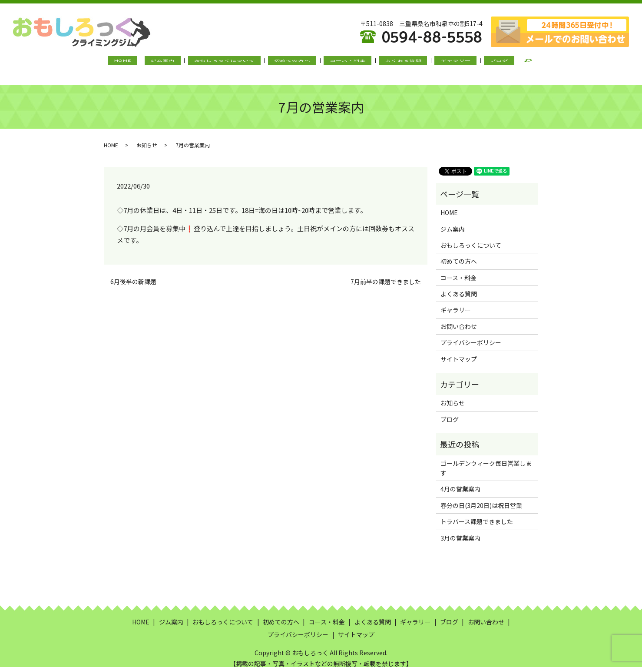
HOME (147, 62)
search (505, 62)
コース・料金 (344, 62)
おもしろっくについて (234, 62)
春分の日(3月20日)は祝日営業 (481, 497)
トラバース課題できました (476, 513)
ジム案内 (180, 62)
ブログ (474, 62)
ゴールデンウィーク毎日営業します (486, 459)
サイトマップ (458, 350)
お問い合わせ (458, 318)
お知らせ (146, 136)
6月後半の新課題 (133, 273)
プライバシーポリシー (470, 334)
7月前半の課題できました (386, 273)
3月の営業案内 (460, 529)
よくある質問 (392, 62)
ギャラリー (438, 62)
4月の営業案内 (460, 480)
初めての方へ (295, 62)
